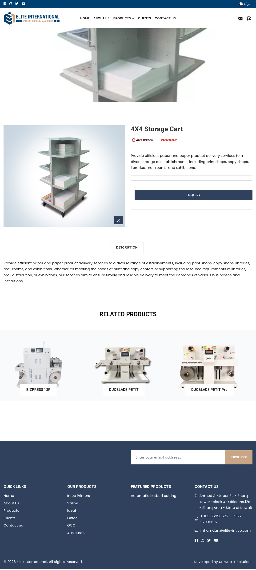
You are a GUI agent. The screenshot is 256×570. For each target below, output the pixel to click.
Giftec (72, 517)
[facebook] (5, 3)
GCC (71, 525)
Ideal (71, 510)
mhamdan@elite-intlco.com (225, 530)
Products (123, 18)
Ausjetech (76, 532)
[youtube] (23, 3)
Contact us (165, 18)
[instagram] (10, 3)
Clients (144, 18)
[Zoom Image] (118, 220)
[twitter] (16, 3)
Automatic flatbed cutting (153, 495)
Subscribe (239, 457)
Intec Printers (78, 495)
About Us (101, 18)
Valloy (72, 503)
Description (126, 247)
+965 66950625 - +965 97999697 (220, 519)
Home (85, 18)
